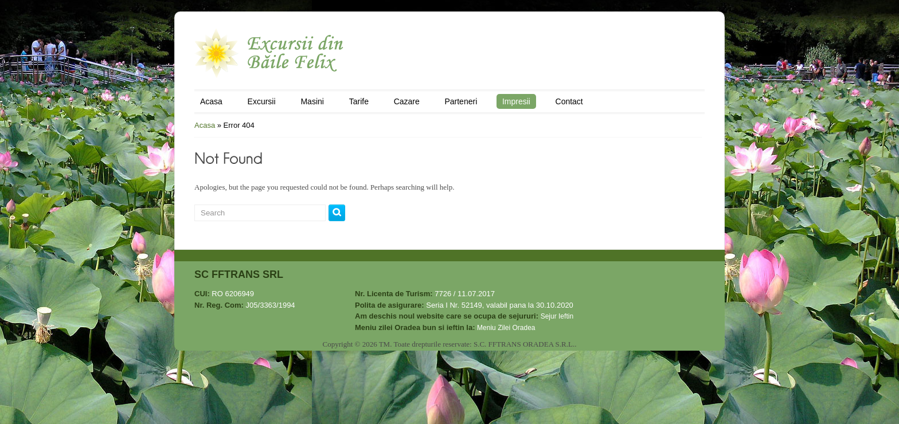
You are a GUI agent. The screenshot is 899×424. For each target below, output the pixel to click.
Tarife (359, 101)
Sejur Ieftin (557, 316)
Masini (311, 101)
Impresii (516, 101)
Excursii (262, 101)
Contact (569, 101)
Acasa (211, 101)
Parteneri (460, 101)
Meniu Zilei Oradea (506, 328)
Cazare (407, 101)
